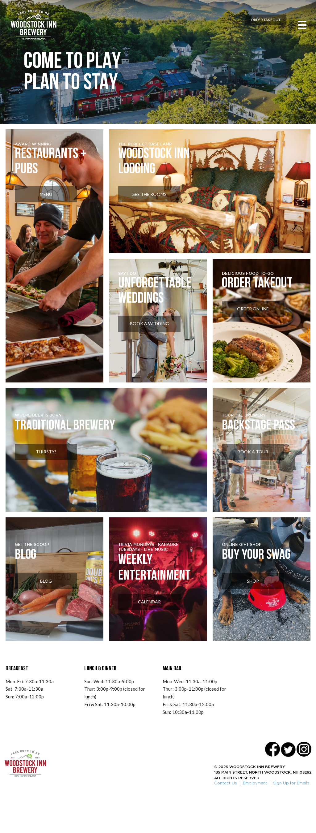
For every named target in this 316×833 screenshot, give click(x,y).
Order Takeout (254, 25)
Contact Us (225, 818)
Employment (255, 818)
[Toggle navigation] (298, 28)
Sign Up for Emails (291, 818)
